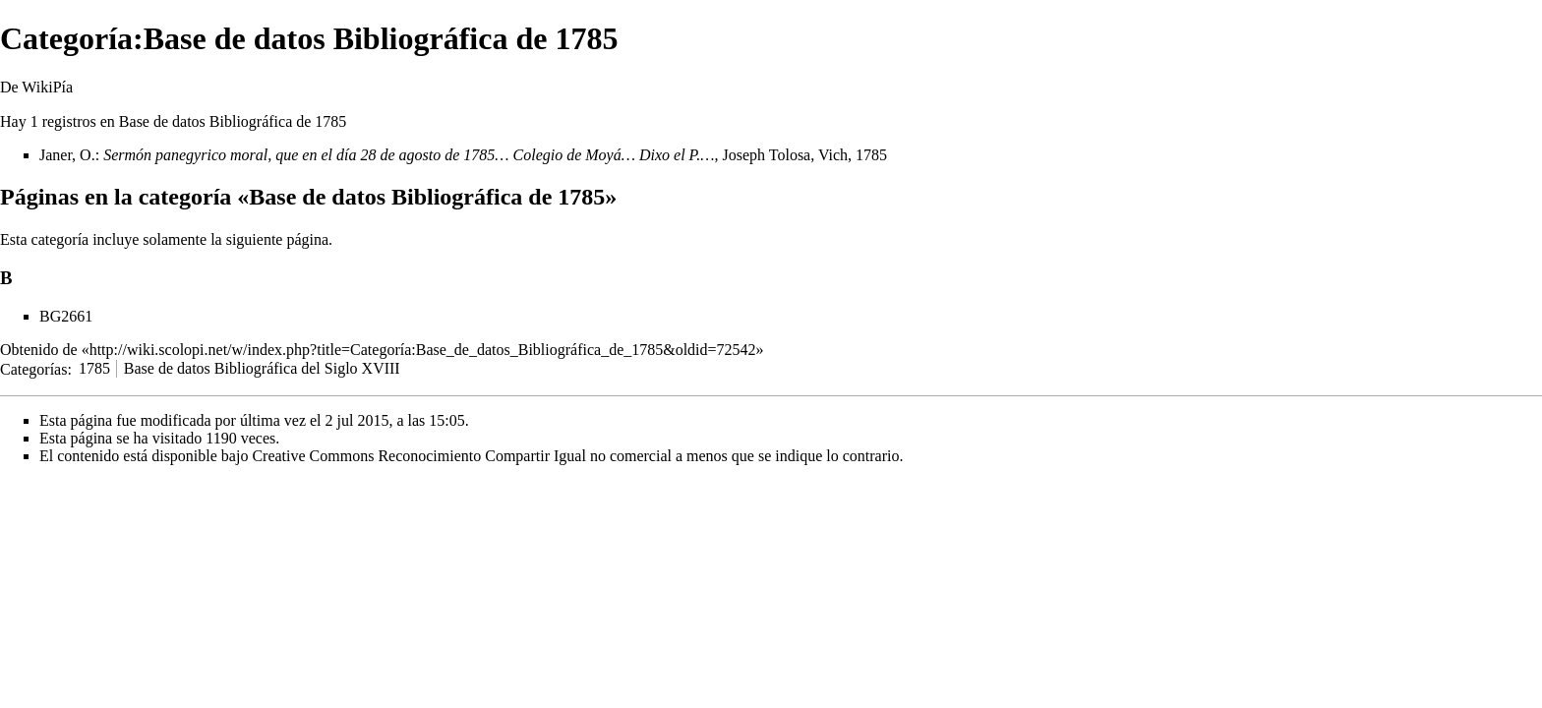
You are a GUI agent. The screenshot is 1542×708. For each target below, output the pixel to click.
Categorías (33, 368)
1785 (94, 368)
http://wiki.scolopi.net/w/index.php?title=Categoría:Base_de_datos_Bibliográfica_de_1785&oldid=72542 (422, 349)
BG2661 (65, 316)
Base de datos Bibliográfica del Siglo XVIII (262, 368)
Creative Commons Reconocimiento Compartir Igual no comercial (462, 455)
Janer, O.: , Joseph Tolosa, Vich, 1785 (463, 155)
